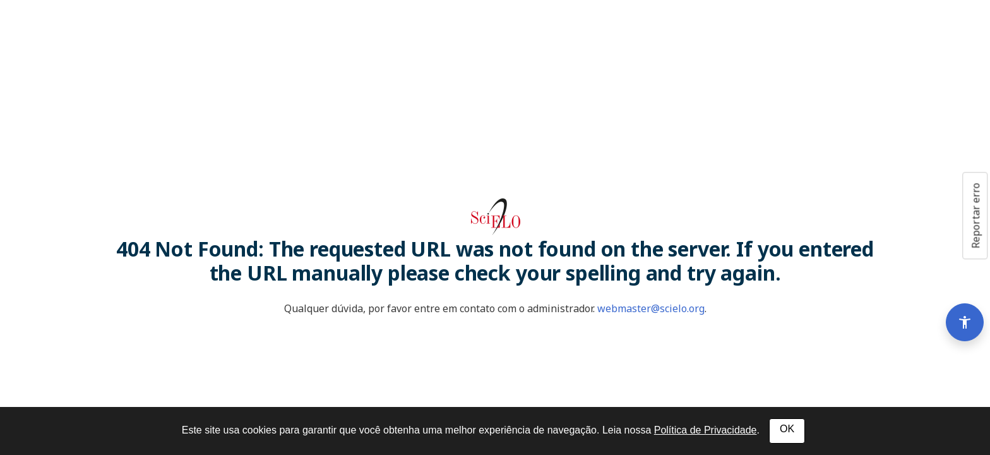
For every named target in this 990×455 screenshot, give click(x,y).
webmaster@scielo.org (651, 308)
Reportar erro (975, 215)
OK (787, 428)
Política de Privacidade (705, 430)
